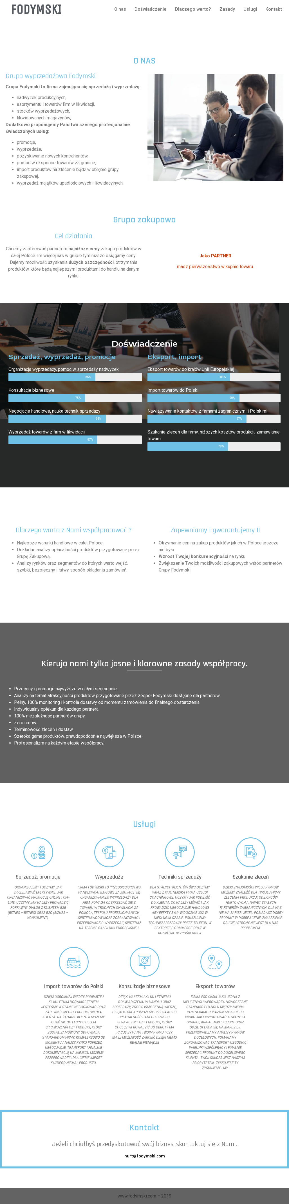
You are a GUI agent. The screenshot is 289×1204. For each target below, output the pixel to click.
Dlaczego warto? (193, 9)
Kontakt (273, 9)
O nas (120, 9)
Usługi (250, 9)
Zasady (227, 9)
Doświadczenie (151, 9)
